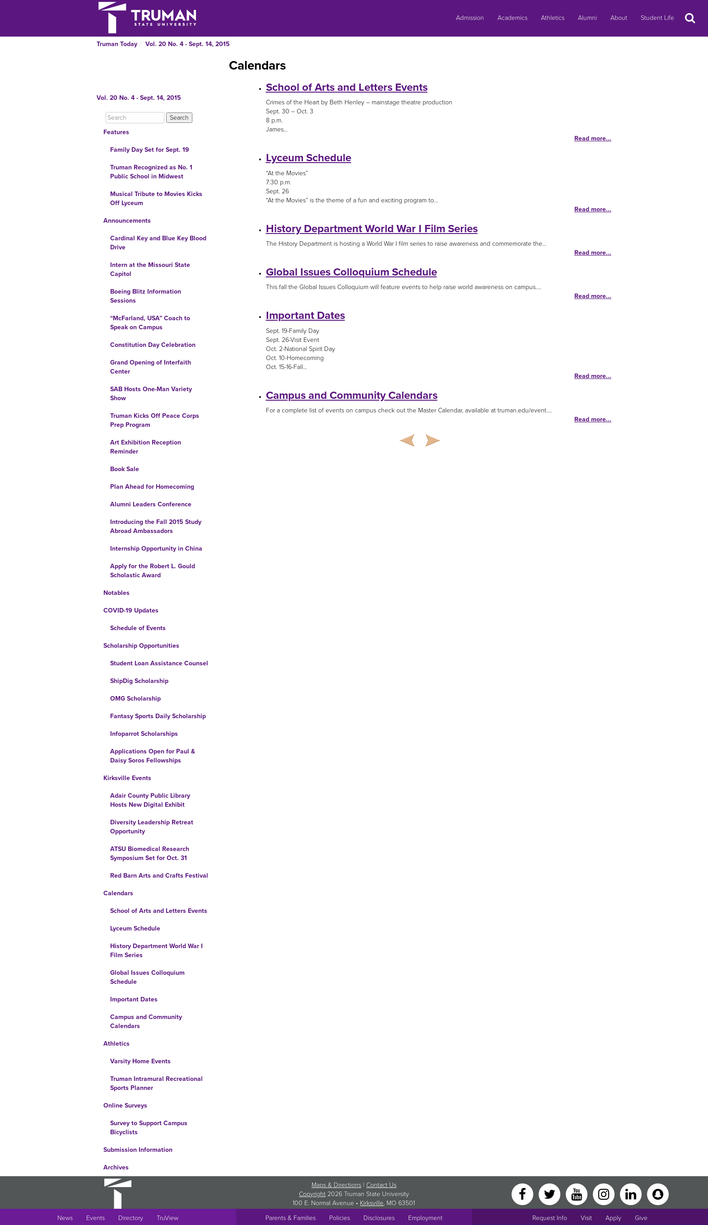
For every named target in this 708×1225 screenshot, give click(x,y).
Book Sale (124, 469)
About (618, 18)
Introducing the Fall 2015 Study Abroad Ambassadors (155, 526)
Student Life (657, 18)
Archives (116, 1167)
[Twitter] (550, 1193)
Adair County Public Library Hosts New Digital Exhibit (150, 800)
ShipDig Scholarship (139, 681)
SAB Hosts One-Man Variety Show (151, 393)
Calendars (118, 893)
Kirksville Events (127, 778)
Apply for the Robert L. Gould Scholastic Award (152, 570)
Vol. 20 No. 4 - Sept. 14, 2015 (187, 44)
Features (116, 132)
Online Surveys (125, 1105)
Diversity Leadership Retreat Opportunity (151, 826)
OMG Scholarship (135, 698)
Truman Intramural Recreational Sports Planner (156, 1083)
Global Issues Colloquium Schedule (147, 977)
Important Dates (134, 999)
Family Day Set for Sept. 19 (149, 150)
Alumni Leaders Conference (150, 504)
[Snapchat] (658, 1193)
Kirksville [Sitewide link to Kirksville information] (371, 1203)
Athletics (552, 18)
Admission (470, 18)
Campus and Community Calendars (146, 1021)
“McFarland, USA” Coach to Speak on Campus (150, 322)
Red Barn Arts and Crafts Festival (159, 875)
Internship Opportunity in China (156, 548)
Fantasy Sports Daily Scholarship (158, 716)
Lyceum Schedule (135, 928)
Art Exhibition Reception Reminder (145, 447)
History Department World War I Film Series (156, 950)
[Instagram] (604, 1193)
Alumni (587, 18)
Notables (116, 593)
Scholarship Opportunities (141, 646)
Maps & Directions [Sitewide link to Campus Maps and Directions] (336, 1185)
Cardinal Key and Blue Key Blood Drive (158, 242)
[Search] (135, 117)
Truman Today (117, 44)
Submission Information (137, 1150)
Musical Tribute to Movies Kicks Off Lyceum (156, 198)
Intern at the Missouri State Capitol (150, 269)
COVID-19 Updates (130, 610)
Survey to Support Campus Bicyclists (148, 1127)
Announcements (127, 220)
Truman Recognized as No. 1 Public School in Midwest (151, 172)
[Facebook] (523, 1193)
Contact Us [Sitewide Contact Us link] (381, 1185)
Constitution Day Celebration (153, 345)
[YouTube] (577, 1193)
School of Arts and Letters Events (158, 911)
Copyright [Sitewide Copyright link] (312, 1194)
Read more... (592, 138)
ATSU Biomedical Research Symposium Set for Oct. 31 (149, 853)
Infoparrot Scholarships (144, 734)
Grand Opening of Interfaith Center (150, 367)
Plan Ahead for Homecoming (152, 487)
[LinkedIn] (631, 1193)
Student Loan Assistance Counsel (159, 663)
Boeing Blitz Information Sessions (145, 296)
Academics (512, 18)
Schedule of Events (138, 628)
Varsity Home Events (140, 1061)
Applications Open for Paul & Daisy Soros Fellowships (152, 756)
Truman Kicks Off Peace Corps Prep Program (154, 420)
